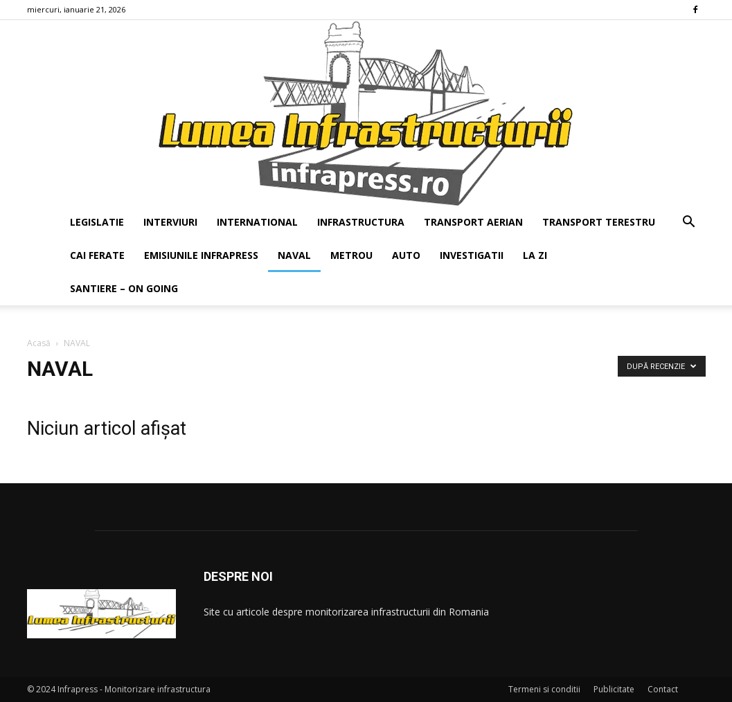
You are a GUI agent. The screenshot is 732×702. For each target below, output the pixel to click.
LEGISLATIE (97, 221)
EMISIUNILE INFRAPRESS (201, 255)
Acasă (39, 343)
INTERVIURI (170, 221)
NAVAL (294, 255)
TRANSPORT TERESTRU (598, 221)
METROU (351, 255)
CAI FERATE (97, 255)
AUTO (406, 255)
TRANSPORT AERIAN (473, 221)
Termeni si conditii (544, 689)
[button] (689, 223)
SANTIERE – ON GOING (124, 288)
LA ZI (535, 255)
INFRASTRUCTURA (360, 221)
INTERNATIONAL (257, 221)
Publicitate (613, 689)
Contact (663, 689)
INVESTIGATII (471, 255)
